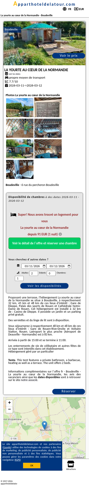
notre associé (29, 380)
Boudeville (11, 29)
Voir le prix (69, 55)
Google (7, 447)
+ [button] (9, 403)
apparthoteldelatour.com (44, 4)
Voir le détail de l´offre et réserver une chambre (44, 243)
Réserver (69, 391)
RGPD (18, 459)
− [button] (9, 409)
